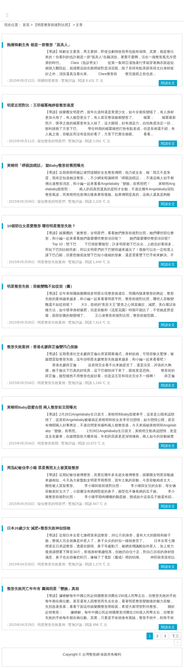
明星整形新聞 (47, 443)
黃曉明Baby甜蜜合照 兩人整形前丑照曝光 (42, 407)
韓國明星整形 (47, 81)
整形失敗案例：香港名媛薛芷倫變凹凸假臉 (42, 347)
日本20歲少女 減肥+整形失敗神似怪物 (38, 528)
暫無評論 (68, 81)
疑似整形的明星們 (51, 141)
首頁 (26, 25)
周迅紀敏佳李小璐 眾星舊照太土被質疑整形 (43, 468)
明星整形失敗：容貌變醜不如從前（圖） (40, 286)
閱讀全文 (168, 83)
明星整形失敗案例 (51, 262)
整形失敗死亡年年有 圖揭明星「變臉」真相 (43, 588)
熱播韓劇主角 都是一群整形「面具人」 (39, 45)
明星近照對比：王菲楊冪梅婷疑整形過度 (40, 105)
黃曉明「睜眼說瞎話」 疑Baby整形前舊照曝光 (45, 165)
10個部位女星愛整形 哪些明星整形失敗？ (41, 226)
